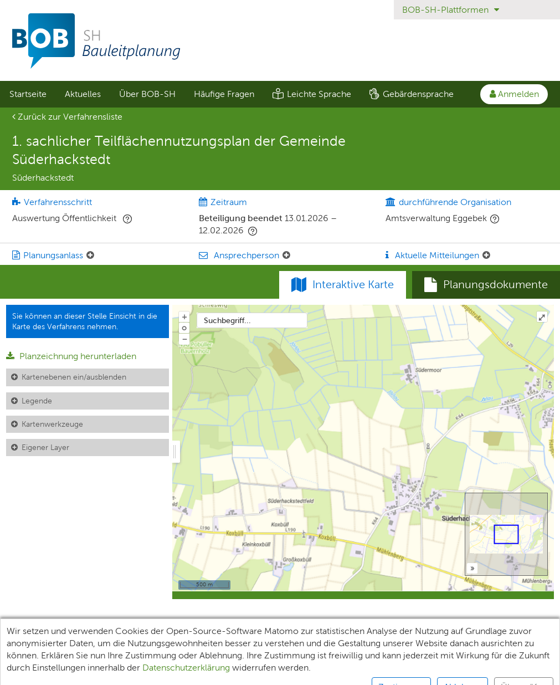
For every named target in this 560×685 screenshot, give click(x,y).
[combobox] (252, 320)
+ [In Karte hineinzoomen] (184, 316)
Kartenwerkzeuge (52, 424)
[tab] (486, 285)
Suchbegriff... (227, 320)
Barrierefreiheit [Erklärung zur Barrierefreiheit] (364, 645)
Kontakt (536, 645)
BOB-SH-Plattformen (450, 9)
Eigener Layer (45, 447)
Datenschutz (228, 645)
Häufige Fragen (224, 94)
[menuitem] (27, 94)
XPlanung (165, 645)
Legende (37, 400)
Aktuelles (83, 94)
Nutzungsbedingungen (457, 645)
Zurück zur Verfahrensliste (67, 116)
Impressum (293, 645)
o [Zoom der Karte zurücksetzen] (184, 327)
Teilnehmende (100, 645)
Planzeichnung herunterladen (71, 356)
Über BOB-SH (147, 94)
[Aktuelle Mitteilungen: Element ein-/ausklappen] (486, 255)
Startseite (28, 94)
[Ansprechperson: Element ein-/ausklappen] (286, 255)
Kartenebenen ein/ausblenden (74, 376)
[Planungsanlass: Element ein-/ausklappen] (90, 255)
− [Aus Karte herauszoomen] (184, 338)
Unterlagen (31, 645)
